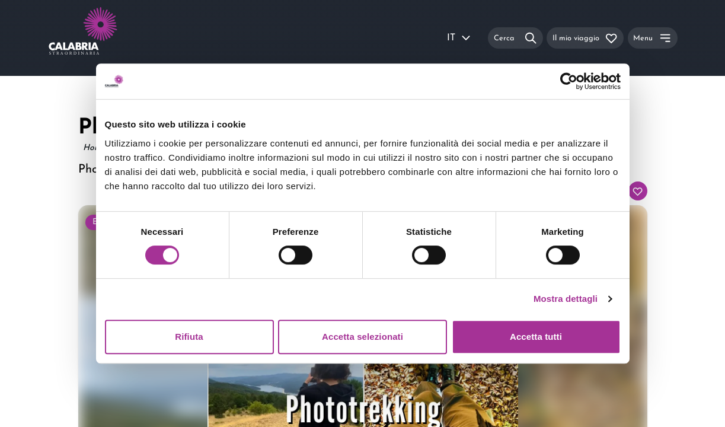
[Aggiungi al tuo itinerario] (637, 190)
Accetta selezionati (362, 337)
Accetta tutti (536, 337)
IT (459, 38)
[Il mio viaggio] (585, 37)
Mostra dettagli (566, 299)
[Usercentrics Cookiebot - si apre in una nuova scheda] (569, 81)
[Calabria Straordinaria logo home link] (105, 38)
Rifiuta (189, 337)
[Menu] (653, 37)
